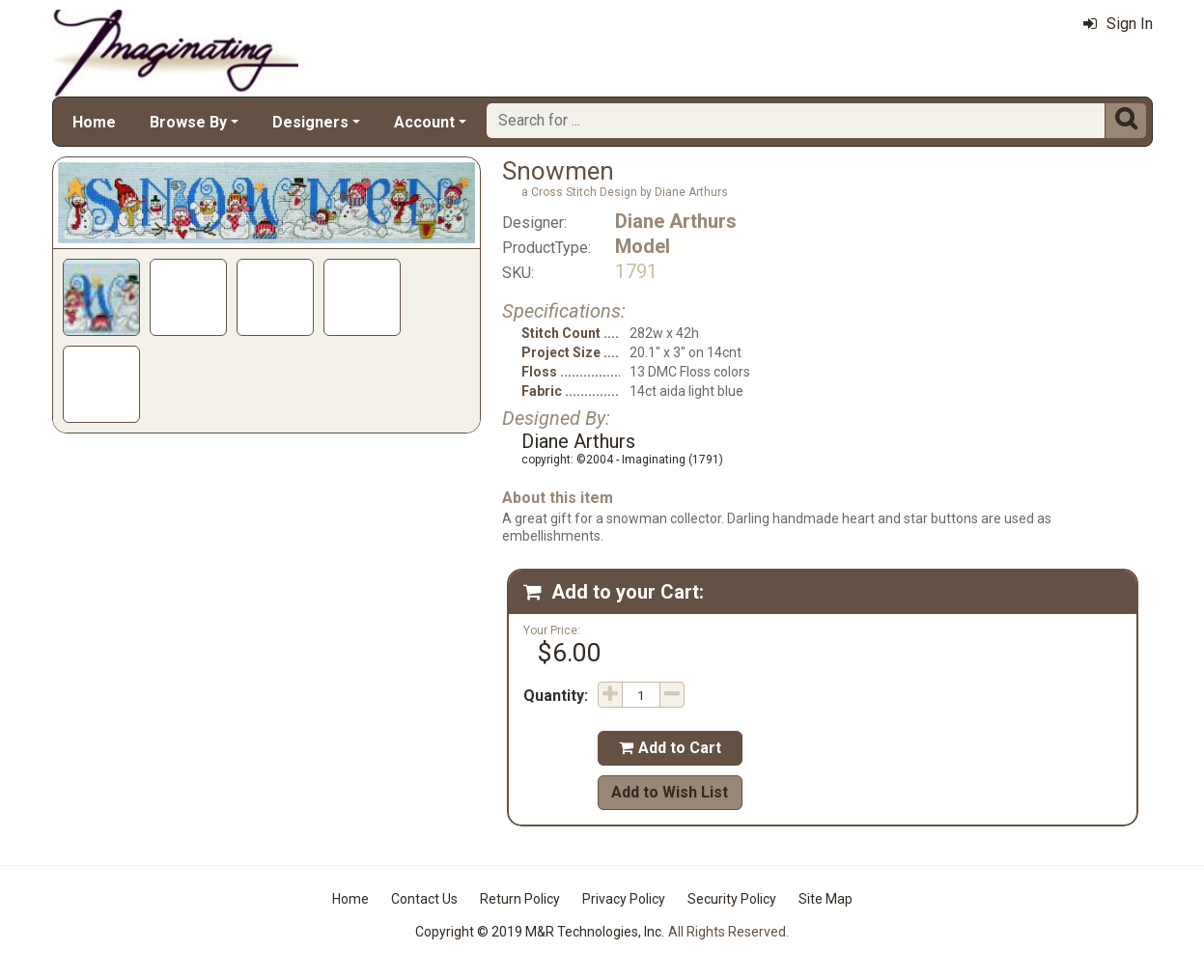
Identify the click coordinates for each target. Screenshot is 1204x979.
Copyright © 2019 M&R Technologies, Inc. (539, 931)
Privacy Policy (623, 899)
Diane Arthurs (676, 221)
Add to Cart (670, 748)
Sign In (1118, 23)
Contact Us (424, 899)
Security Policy (731, 899)
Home (94, 122)
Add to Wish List (669, 792)
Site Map (825, 899)
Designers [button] (310, 122)
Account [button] (424, 122)
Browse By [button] (188, 122)
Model (642, 246)
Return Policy (520, 899)
